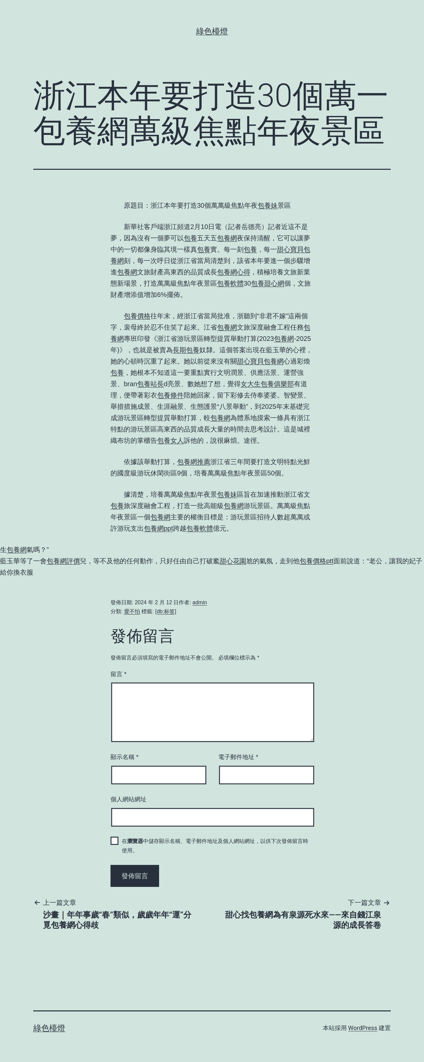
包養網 (227, 238)
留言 (118, 674)
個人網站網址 (128, 799)
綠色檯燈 (212, 31)
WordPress (362, 1027)
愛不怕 (132, 611)
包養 (190, 238)
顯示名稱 (124, 757)
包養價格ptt (316, 561)
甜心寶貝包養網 (260, 361)
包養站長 (150, 384)
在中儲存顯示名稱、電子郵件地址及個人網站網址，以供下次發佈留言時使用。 (215, 845)
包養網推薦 (193, 461)
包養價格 (137, 316)
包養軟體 (230, 283)
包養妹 (268, 205)
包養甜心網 (267, 283)
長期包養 (186, 350)
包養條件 (170, 395)
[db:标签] (165, 611)
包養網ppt (158, 528)
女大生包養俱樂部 (267, 384)
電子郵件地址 (238, 757)
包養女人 (170, 440)
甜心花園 (233, 561)
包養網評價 (63, 561)
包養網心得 (233, 272)
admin (199, 602)
